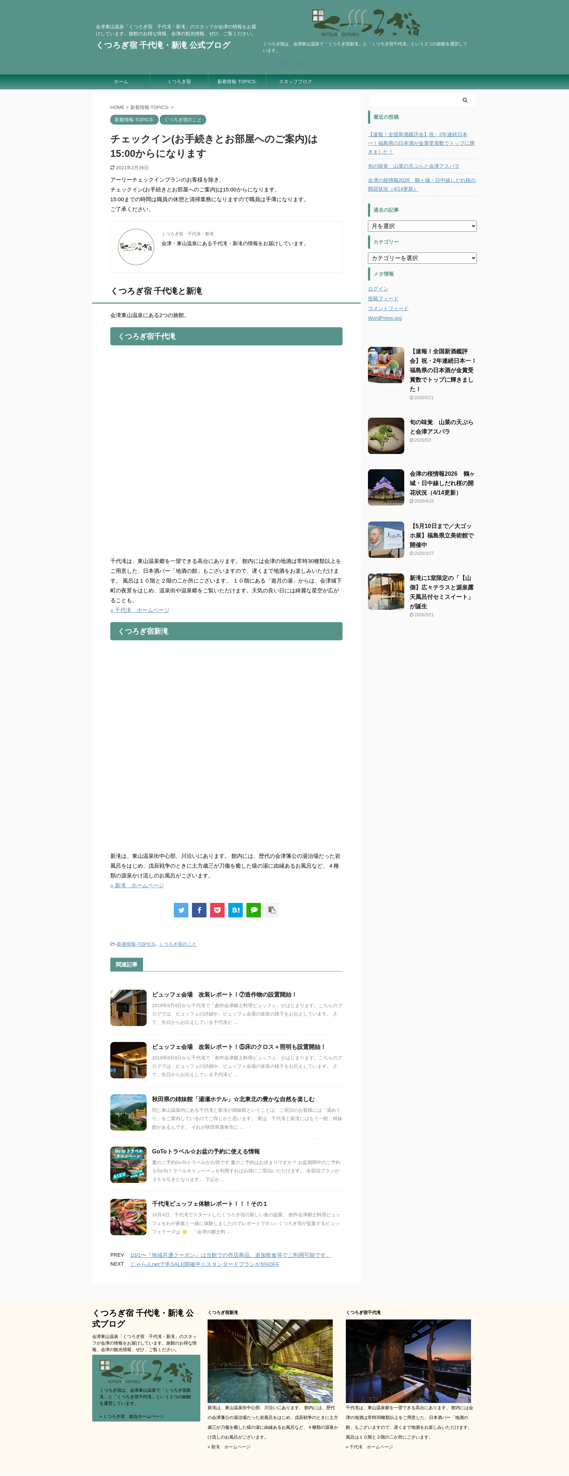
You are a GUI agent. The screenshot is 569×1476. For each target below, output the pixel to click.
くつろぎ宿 (179, 81)
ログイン (378, 289)
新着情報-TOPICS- (237, 81)
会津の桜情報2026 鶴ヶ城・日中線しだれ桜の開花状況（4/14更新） (422, 184)
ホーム (121, 81)
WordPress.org (385, 318)
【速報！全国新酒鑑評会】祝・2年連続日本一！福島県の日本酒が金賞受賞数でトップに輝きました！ (421, 143)
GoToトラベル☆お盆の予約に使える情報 (206, 1151)
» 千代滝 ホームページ (139, 610)
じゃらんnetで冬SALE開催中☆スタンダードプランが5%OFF (204, 1264)
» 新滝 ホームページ (137, 885)
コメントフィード (388, 308)
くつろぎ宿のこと (178, 944)
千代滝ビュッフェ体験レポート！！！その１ (210, 1204)
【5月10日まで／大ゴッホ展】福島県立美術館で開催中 (442, 535)
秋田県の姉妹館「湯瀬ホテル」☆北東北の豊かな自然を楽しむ (233, 1099)
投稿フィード (383, 298)
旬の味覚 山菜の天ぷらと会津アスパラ (413, 166)
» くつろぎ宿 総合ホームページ (295, 63)
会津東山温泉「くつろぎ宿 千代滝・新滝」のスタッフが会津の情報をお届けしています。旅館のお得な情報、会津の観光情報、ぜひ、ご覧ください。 (144, 1343)
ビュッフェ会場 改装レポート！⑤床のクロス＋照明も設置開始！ (239, 1047)
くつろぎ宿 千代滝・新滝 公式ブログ (163, 45)
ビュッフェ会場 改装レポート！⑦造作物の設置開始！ (224, 995)
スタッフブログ (295, 81)
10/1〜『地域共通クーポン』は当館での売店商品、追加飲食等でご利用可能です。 (230, 1255)
